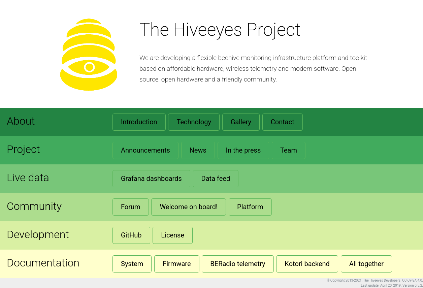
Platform (250, 207)
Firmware (177, 264)
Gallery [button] (241, 122)
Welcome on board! (189, 207)
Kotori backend (307, 264)
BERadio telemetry (237, 264)
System (132, 264)
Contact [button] (282, 122)
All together (366, 264)
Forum (130, 207)
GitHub (131, 235)
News (198, 150)
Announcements (145, 150)
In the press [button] (243, 150)
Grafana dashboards (151, 178)
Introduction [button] (139, 122)
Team (288, 150)
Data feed (215, 178)
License (172, 235)
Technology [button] (193, 122)
